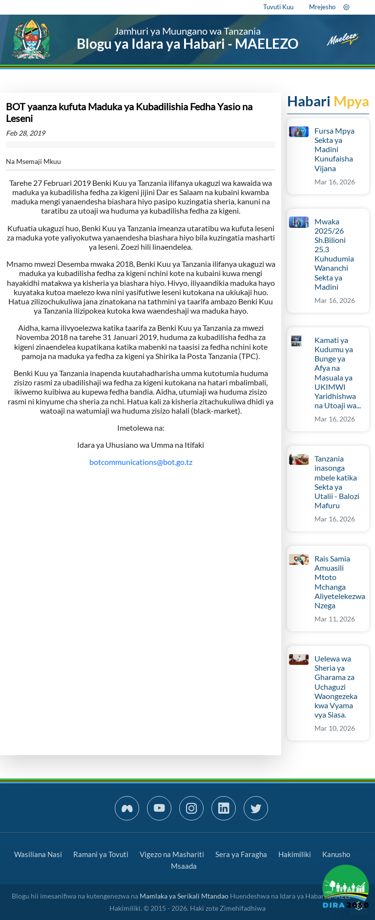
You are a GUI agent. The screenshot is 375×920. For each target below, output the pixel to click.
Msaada (184, 865)
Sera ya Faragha (241, 854)
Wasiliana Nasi (38, 854)
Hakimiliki (294, 854)
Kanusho (336, 854)
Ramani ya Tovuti (100, 854)
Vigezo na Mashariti (172, 854)
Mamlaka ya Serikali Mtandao (184, 896)
